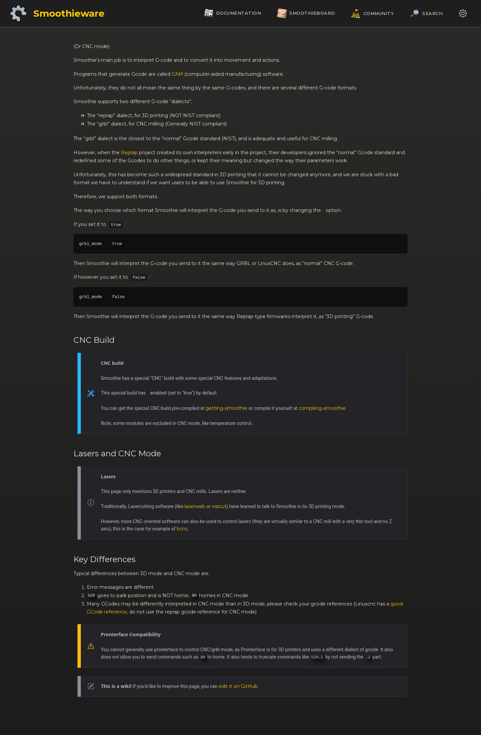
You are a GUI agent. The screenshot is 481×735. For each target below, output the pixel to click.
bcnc (182, 529)
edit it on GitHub (238, 686)
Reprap (129, 153)
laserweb (194, 506)
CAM (177, 74)
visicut (219, 506)
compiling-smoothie (322, 408)
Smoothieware (69, 13)
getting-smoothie (226, 408)
